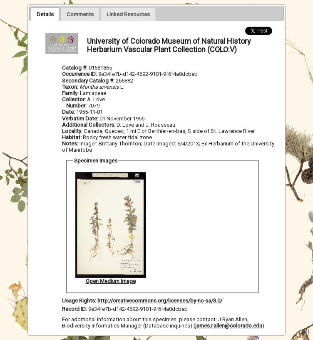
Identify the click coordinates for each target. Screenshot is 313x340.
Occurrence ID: (80, 74)
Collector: (74, 99)
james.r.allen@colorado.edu (228, 325)
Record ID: (75, 309)
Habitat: (72, 137)
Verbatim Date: (80, 118)
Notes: (70, 143)
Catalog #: (75, 68)
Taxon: (70, 87)
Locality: (72, 131)
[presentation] (45, 14)
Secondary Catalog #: (89, 81)
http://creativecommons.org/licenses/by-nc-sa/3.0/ (159, 301)
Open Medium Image (111, 281)
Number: (77, 105)
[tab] (45, 14)
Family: (70, 93)
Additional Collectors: (89, 125)
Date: (68, 112)
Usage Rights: (79, 301)
